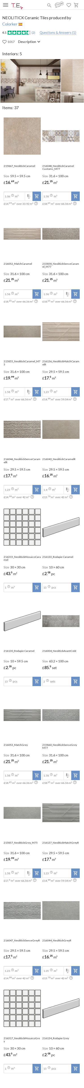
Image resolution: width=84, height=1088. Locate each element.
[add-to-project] (36, 196)
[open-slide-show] (22, 136)
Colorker (9, 23)
